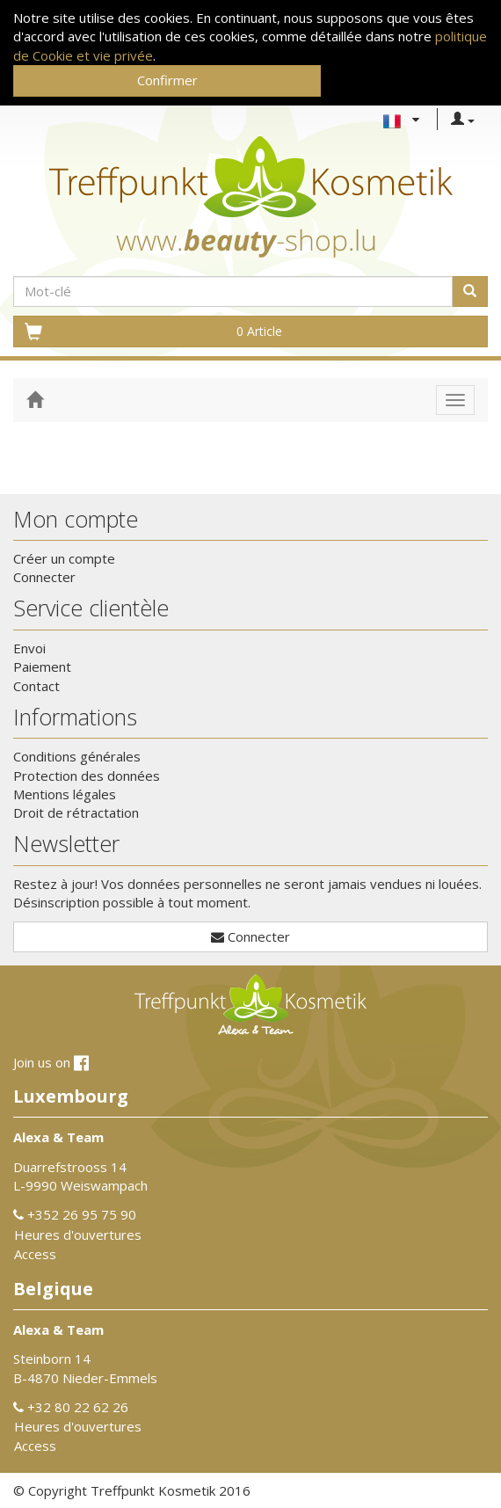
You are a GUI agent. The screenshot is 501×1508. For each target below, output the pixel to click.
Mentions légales (64, 794)
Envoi (29, 648)
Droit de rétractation (76, 812)
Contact (36, 686)
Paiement (42, 666)
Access (35, 1254)
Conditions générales (77, 756)
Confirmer (167, 80)
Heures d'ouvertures (78, 1234)
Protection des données (86, 775)
